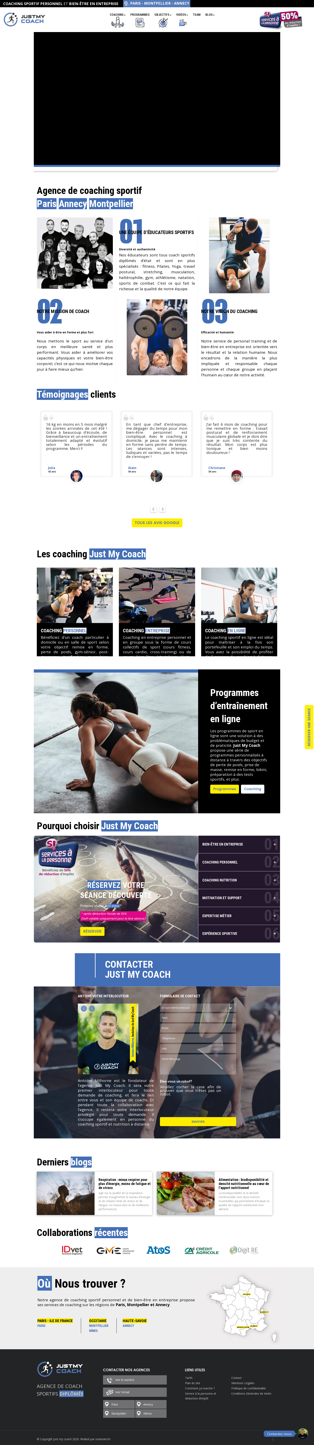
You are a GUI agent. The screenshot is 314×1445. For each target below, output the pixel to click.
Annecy (148, 1404)
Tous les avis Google (157, 522)
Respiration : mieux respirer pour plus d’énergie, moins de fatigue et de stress (125, 1183)
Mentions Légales (242, 1383)
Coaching (63, 631)
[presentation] (190, 1106)
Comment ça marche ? (200, 1388)
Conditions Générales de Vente (251, 1393)
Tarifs (189, 1378)
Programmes (224, 789)
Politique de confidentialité (248, 1388)
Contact (236, 1378)
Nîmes (147, 1413)
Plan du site (192, 1383)
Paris (114, 1404)
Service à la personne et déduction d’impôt (200, 1396)
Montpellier (118, 1413)
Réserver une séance (309, 727)
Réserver (92, 931)
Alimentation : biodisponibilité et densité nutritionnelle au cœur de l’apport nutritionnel (244, 1183)
